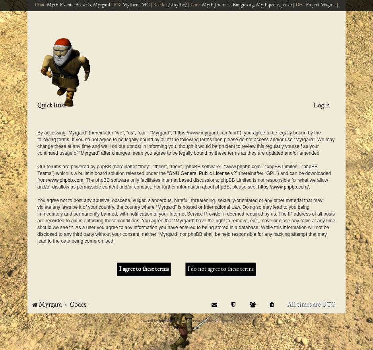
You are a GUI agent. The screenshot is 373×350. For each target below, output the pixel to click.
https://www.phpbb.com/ (283, 187)
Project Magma (321, 5)
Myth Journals (216, 5)
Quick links (51, 105)
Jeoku (286, 5)
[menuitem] (272, 304)
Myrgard (101, 5)
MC (146, 5)
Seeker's (83, 5)
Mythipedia (267, 5)
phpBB (165, 321)
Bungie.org (243, 5)
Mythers (130, 5)
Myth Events (60, 5)
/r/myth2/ (177, 5)
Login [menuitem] (321, 105)
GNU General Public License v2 (202, 173)
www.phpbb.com (65, 180)
